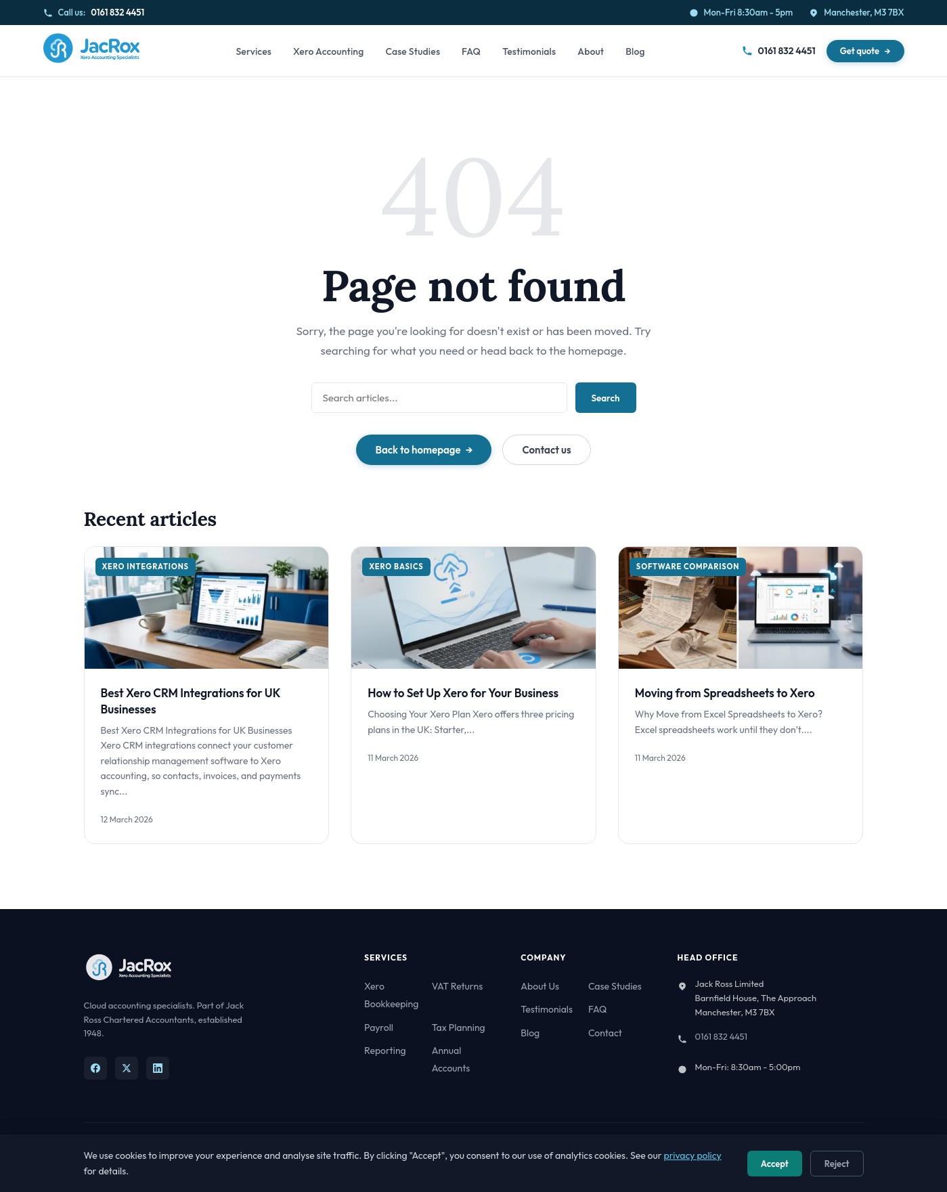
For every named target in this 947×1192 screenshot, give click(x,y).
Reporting (385, 1050)
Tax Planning (458, 1027)
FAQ (471, 51)
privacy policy (693, 1155)
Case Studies (412, 51)
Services (253, 51)
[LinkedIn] (157, 1068)
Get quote (859, 50)
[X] (126, 1068)
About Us (540, 986)
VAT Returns (457, 986)
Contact (605, 1033)
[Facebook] (95, 1068)
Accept (775, 1163)
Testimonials (529, 51)
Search (606, 398)
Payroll (378, 1027)
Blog (634, 51)
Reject (837, 1163)
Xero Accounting (328, 51)
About (590, 51)
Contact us (546, 449)
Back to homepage (417, 449)
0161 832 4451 (117, 12)
